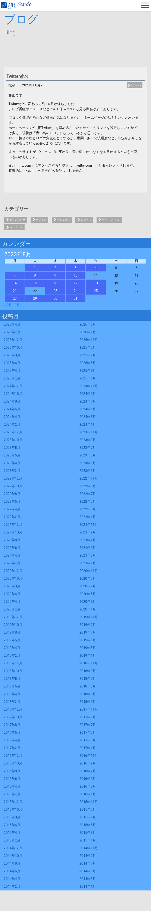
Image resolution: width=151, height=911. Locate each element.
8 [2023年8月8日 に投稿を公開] (35, 275)
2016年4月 (12, 786)
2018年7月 (87, 679)
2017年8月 (12, 725)
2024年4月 (12, 417)
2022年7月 (87, 494)
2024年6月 (12, 409)
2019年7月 (87, 632)
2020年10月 (13, 578)
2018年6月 (12, 686)
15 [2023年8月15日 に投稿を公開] (35, 283)
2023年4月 (12, 463)
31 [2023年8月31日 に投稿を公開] (76, 298)
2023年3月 (87, 463)
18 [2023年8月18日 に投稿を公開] (96, 283)
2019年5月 (87, 640)
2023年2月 (12, 471)
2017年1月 (87, 748)
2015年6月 (12, 825)
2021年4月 (12, 555)
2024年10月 (13, 394)
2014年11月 (88, 848)
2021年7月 (87, 540)
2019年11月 (88, 617)
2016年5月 (87, 779)
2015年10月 (13, 809)
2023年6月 (12, 455)
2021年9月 (87, 532)
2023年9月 (87, 440)
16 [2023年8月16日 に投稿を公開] (55, 283)
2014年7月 (87, 863)
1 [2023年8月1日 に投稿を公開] (35, 268)
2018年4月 (12, 694)
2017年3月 (87, 740)
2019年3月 (87, 648)
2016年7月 (87, 771)
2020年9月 (87, 578)
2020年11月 (88, 571)
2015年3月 (87, 833)
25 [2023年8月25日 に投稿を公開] (96, 291)
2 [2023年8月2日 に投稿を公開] (55, 268)
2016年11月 (88, 756)
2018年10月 (13, 671)
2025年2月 (12, 378)
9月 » (18, 305)
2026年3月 (87, 324)
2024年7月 (87, 401)
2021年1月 (87, 563)
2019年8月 (12, 632)
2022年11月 (88, 478)
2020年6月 (12, 594)
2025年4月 (12, 371)
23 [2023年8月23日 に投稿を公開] (55, 291)
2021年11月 (88, 525)
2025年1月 (87, 378)
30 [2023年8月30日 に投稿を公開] (55, 298)
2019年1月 (87, 655)
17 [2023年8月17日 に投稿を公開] (76, 283)
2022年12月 (13, 478)
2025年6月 (12, 363)
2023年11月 (88, 432)
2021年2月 (12, 563)
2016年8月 (12, 771)
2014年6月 (12, 871)
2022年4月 (12, 509)
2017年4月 (12, 740)
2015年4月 (12, 833)
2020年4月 (12, 602)
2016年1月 (87, 794)
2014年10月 (13, 856)
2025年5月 (87, 363)
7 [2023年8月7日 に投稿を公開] (15, 275)
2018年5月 (87, 686)
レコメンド (16, 227)
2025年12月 (13, 340)
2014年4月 (12, 879)
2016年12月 (13, 756)
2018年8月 (12, 679)
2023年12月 (13, 432)
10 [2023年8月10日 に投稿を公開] (76, 275)
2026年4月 (12, 324)
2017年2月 (12, 748)
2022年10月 (13, 486)
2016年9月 (87, 763)
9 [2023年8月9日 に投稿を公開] (55, 275)
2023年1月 (87, 471)
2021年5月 (87, 548)
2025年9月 (87, 347)
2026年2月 (12, 332)
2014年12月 (13, 848)
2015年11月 (88, 802)
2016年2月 (12, 794)
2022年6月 (12, 501)
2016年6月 (12, 779)
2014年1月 (87, 886)
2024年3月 (87, 417)
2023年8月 (12, 448)
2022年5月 (87, 501)
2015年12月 (13, 802)
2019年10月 (13, 625)
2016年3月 (87, 786)
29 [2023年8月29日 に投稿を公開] (35, 298)
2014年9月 (87, 856)
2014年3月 (87, 879)
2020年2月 (12, 609)
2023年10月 (13, 440)
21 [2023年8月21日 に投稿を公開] (15, 291)
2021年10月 (13, 532)
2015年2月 (12, 840)
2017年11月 (88, 709)
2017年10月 (13, 717)
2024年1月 (87, 424)
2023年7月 (87, 448)
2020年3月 (87, 602)
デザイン (41, 219)
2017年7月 (87, 725)
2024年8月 (12, 401)
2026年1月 (87, 332)
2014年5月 (87, 871)
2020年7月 (87, 586)
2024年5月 (87, 409)
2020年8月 (12, 586)
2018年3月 (87, 694)
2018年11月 (88, 663)
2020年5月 (87, 594)
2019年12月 (13, 617)
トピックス (136, 85)
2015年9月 (87, 809)
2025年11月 (88, 340)
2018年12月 (13, 663)
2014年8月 (12, 863)
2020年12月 (13, 571)
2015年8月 (12, 817)
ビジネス (86, 219)
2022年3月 (87, 509)
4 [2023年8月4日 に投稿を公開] (96, 268)
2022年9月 (87, 486)
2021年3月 (87, 555)
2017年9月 (87, 717)
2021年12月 (13, 525)
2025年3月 (87, 371)
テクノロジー (17, 219)
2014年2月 (12, 886)
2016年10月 (13, 763)
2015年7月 (87, 817)
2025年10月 (13, 347)
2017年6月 (12, 732)
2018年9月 (87, 671)
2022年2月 (12, 517)
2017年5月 (87, 732)
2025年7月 (87, 355)
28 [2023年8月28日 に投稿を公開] (15, 298)
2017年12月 (13, 709)
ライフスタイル (111, 219)
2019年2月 (12, 655)
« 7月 (8, 305)
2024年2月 (12, 424)
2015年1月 (87, 840)
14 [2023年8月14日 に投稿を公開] (15, 283)
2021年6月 (12, 548)
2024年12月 (13, 386)
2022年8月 (12, 494)
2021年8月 (12, 540)
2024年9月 (87, 394)
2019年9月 (87, 625)
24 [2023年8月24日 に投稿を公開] (76, 291)
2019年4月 (12, 648)
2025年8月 (12, 355)
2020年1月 (87, 609)
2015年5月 (87, 825)
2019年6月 (12, 640)
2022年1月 (87, 517)
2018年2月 (12, 702)
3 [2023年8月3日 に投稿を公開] (75, 268)
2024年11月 (88, 386)
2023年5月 (87, 455)
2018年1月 (87, 702)
